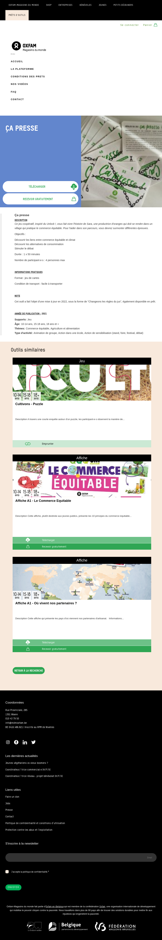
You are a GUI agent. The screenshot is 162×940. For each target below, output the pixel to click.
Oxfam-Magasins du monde (24, 5)
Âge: (17, 324)
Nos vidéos (19, 84)
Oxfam (102, 906)
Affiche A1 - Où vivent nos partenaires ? (46, 603)
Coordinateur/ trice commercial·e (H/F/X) (27, 769)
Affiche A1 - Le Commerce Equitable (43, 501)
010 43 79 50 (12, 718)
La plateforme (22, 69)
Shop (49, 5)
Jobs (7, 803)
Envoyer (13, 887)
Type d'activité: (24, 333)
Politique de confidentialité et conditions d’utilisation (35, 823)
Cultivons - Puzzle (29, 404)
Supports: (20, 319)
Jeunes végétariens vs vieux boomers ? (26, 762)
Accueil (17, 61)
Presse (9, 809)
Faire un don (12, 796)
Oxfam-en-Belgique (55, 906)
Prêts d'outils (17, 15)
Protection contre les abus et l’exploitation (28, 829)
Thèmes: (20, 328)
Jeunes (102, 5)
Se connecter (129, 25)
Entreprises (65, 5)
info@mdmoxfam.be (16, 722)
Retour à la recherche (28, 670)
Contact (17, 99)
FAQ (13, 92)
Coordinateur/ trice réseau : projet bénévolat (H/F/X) (34, 776)
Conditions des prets (28, 76)
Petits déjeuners (123, 5)
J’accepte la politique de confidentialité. (29, 871)
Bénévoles (86, 5)
